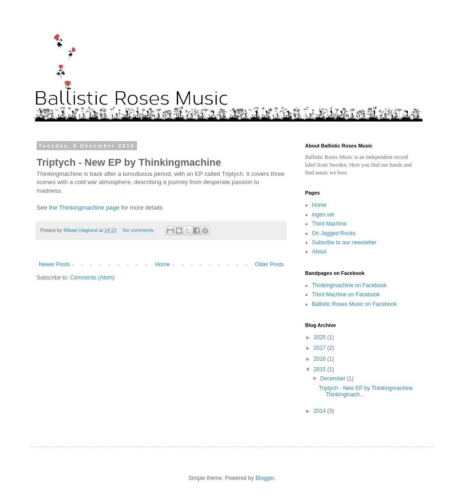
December (333, 378)
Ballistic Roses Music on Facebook (354, 304)
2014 (320, 411)
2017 (320, 348)
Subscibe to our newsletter (344, 242)
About (319, 251)
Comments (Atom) (92, 277)
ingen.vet (323, 214)
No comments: (139, 230)
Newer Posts (54, 264)
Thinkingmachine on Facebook (349, 285)
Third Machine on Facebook (346, 294)
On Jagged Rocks (333, 233)
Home (162, 264)
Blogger (264, 478)
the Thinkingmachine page (84, 207)
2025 (320, 337)
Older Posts (269, 264)
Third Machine (329, 224)
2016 (320, 359)
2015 (320, 369)
